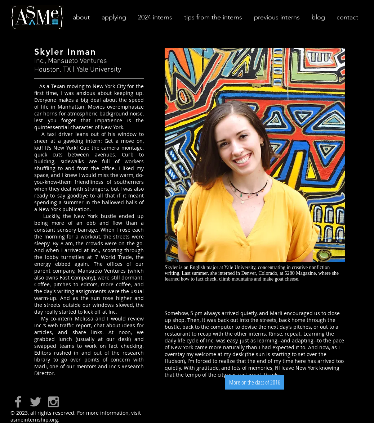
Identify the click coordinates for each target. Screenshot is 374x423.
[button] (80, 17)
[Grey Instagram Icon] (53, 401)
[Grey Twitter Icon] (35, 401)
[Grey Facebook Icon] (18, 401)
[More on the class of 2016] (254, 382)
